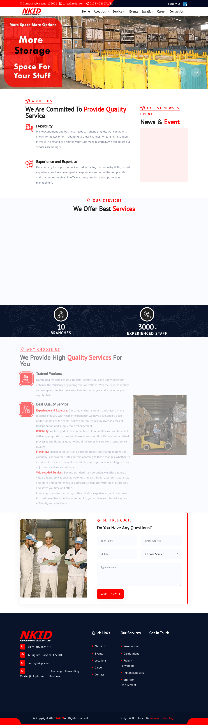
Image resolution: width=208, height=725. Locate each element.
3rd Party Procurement (128, 682)
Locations (99, 660)
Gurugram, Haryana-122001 (38, 3)
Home (86, 11)
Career (161, 11)
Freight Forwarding (128, 663)
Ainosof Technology (162, 718)
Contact (98, 674)
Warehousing (130, 646)
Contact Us (177, 11)
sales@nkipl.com (71, 3)
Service (117, 11)
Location (147, 11)
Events (133, 11)
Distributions (130, 653)
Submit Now (110, 594)
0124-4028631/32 (99, 3)
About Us (100, 11)
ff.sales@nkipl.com (32, 673)
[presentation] (181, 72)
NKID (60, 718)
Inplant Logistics (132, 672)
